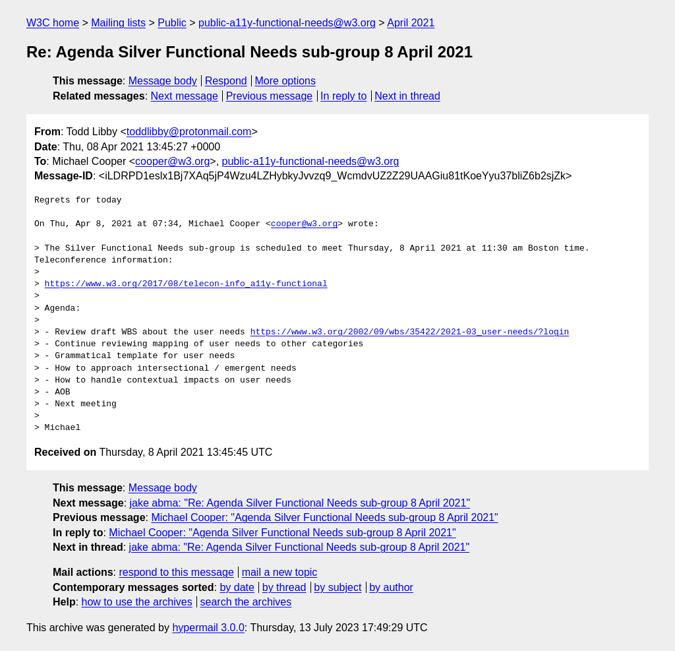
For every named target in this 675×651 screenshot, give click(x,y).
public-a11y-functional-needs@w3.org (287, 22)
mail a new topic (280, 572)
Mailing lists (118, 22)
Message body (163, 80)
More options (285, 80)
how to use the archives (137, 601)
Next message (184, 96)
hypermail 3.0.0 (208, 627)
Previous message (269, 96)
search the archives (246, 601)
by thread (284, 587)
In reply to (343, 96)
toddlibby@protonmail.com (189, 131)
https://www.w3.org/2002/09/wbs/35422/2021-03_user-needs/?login (410, 332)
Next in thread (407, 96)
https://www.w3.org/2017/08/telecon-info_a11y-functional (186, 284)
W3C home (52, 22)
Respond (226, 80)
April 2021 (410, 22)
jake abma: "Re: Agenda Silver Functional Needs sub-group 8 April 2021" (300, 503)
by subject (337, 587)
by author (391, 587)
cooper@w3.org (172, 161)
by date (237, 587)
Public (172, 22)
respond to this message (176, 572)
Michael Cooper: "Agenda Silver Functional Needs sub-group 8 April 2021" (324, 517)
